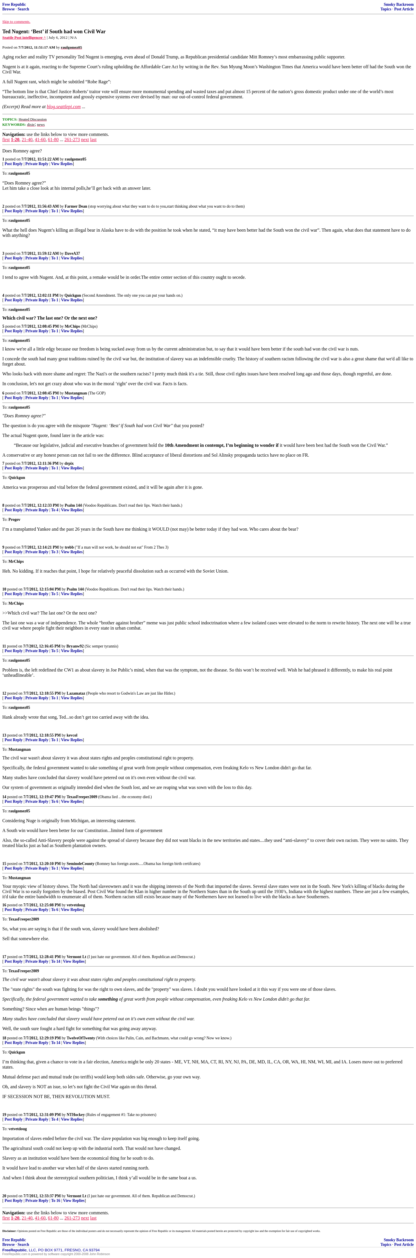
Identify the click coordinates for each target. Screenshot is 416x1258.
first (6, 139)
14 (4, 797)
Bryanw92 (75, 646)
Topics (385, 9)
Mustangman (76, 393)
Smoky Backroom (399, 4)
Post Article (404, 9)
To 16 (55, 1200)
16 (4, 905)
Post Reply (14, 164)
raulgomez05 (75, 159)
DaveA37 (72, 253)
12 (4, 693)
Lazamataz (76, 693)
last (93, 139)
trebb (69, 547)
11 (4, 646)
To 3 (54, 552)
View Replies (62, 164)
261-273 (72, 139)
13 (4, 735)
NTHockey (76, 1115)
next (85, 139)
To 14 (55, 961)
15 (4, 864)
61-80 (53, 139)
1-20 (15, 139)
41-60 (40, 139)
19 (4, 1115)
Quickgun (72, 295)
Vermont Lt (76, 957)
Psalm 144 (73, 505)
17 (4, 957)
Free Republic (14, 4)
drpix (69, 463)
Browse (8, 9)
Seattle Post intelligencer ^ (24, 37)
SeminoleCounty (80, 864)
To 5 (54, 594)
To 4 (54, 510)
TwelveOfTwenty (81, 1038)
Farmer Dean (76, 206)
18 (4, 1038)
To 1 (54, 211)
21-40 (27, 139)
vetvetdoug (76, 905)
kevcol (72, 735)
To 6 (54, 801)
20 (4, 1196)
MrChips (72, 326)
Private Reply (37, 164)
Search (23, 9)
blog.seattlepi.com (64, 106)
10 (4, 589)
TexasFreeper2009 (82, 797)
